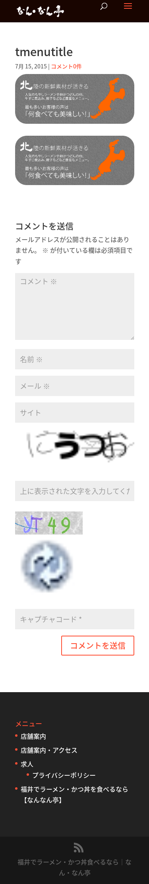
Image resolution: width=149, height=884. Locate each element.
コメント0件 (66, 66)
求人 (27, 764)
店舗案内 (33, 736)
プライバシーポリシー (64, 775)
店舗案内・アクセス (49, 750)
